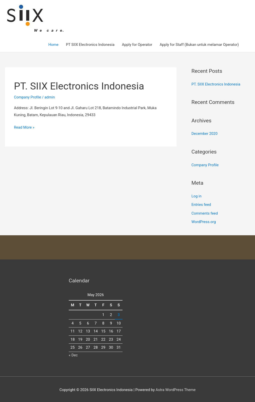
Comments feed (204, 212)
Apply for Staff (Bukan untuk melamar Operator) (199, 44)
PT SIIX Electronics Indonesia (90, 44)
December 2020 (204, 133)
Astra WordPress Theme (175, 388)
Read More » (24, 127)
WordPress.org (203, 221)
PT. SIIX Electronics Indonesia (79, 86)
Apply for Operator (137, 44)
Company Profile (27, 97)
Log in (196, 195)
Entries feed (201, 204)
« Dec (73, 353)
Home (53, 44)
